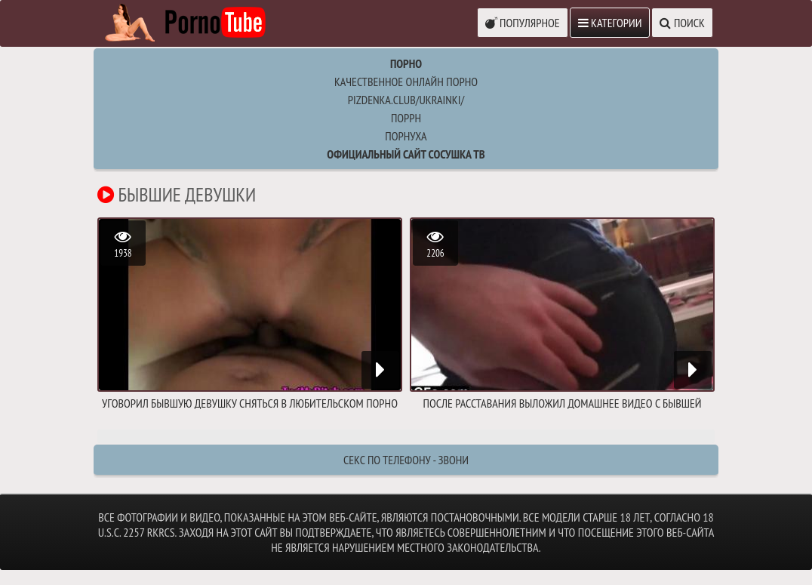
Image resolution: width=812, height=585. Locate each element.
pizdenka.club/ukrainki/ (406, 99)
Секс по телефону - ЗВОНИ (406, 459)
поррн (406, 117)
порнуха (405, 135)
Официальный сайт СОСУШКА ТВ (405, 154)
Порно (406, 63)
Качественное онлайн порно (406, 81)
